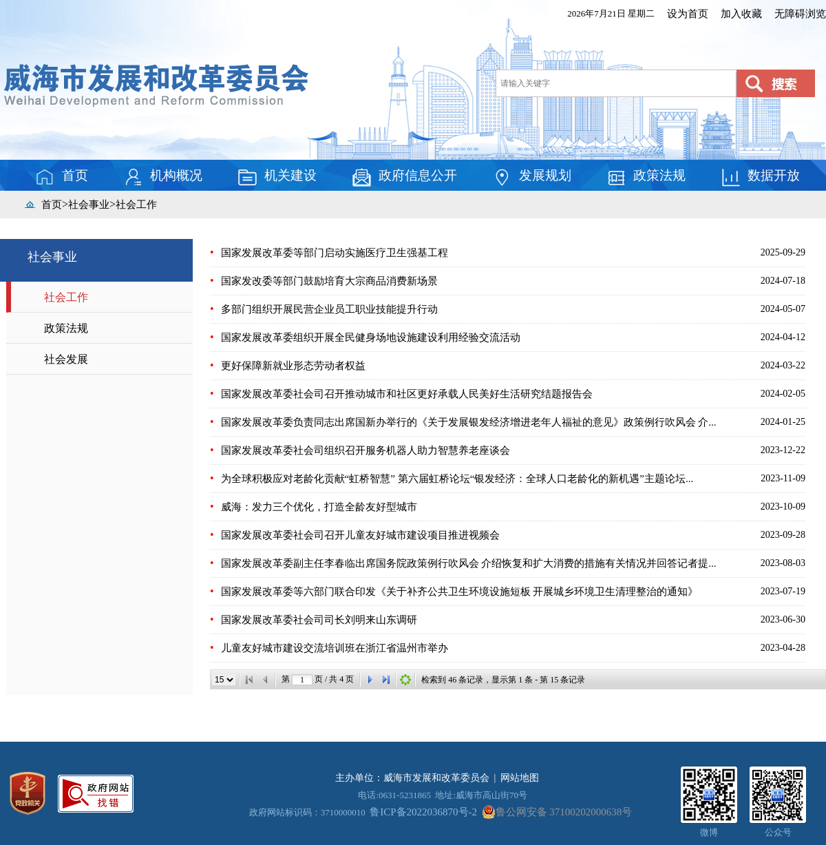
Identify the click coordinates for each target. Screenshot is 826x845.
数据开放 (760, 177)
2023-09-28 (783, 535)
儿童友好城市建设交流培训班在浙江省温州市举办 (334, 648)
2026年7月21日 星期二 (611, 13)
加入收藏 (741, 13)
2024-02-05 (783, 393)
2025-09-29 (783, 252)
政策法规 (646, 177)
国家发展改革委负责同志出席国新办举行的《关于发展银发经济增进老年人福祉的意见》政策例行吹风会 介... (469, 422)
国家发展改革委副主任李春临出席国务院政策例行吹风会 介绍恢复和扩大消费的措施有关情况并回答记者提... (469, 563)
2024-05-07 (783, 309)
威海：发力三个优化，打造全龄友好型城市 (319, 506)
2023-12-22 (783, 450)
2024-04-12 (783, 337)
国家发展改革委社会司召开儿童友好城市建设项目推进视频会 (360, 535)
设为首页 (687, 13)
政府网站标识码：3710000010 (307, 812)
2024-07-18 (783, 280)
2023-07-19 (783, 591)
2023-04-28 (783, 648)
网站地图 (519, 778)
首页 (61, 177)
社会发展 (66, 359)
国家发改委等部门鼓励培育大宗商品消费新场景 (329, 280)
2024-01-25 (783, 422)
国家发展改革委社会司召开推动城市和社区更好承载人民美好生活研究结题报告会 (407, 393)
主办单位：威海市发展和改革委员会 (412, 778)
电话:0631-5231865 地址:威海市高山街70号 (442, 795)
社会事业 (88, 204)
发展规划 (531, 177)
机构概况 (162, 177)
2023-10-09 (783, 506)
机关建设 (277, 177)
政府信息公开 (404, 177)
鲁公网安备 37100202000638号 (557, 812)
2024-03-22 (783, 365)
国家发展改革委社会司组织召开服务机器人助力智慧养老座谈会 (365, 450)
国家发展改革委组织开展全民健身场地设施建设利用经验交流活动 (370, 337)
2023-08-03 (783, 563)
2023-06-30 (783, 619)
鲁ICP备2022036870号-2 (423, 811)
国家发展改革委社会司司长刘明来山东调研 (319, 619)
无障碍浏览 (800, 13)
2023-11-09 (783, 478)
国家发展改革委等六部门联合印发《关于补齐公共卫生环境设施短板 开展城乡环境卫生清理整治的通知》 (460, 591)
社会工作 (136, 204)
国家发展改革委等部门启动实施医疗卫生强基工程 (334, 252)
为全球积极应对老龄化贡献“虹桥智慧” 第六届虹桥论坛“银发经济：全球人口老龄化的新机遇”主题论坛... (457, 478)
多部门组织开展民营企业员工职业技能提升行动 (329, 309)
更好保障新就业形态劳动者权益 (293, 365)
